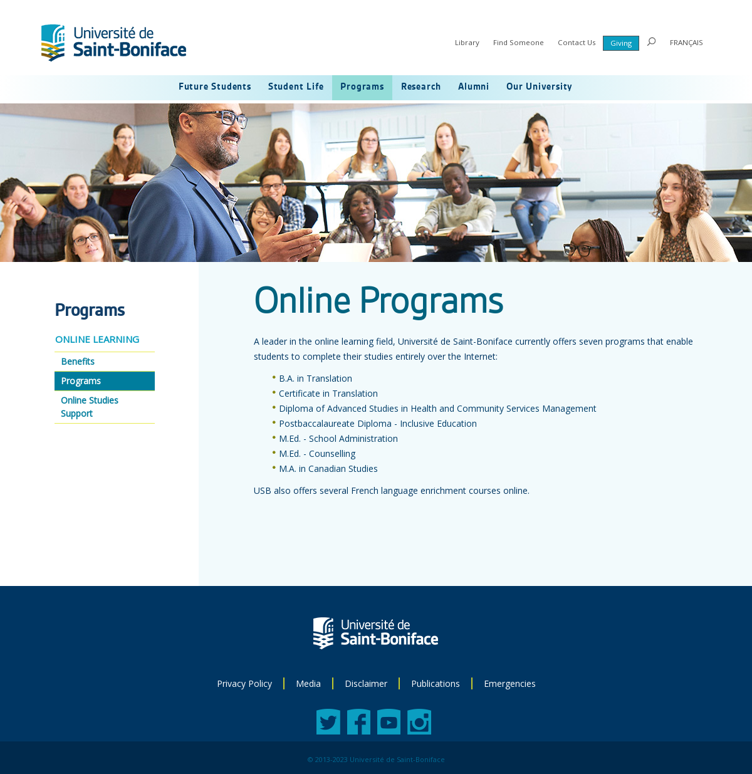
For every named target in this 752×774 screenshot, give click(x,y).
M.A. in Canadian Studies (328, 468)
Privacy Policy (244, 683)
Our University (539, 87)
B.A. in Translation (315, 378)
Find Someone (518, 42)
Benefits (78, 361)
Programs (362, 87)
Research (421, 87)
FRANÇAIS (686, 42)
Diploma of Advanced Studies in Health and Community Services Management (438, 408)
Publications (435, 683)
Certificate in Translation (328, 393)
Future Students (215, 87)
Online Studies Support (89, 406)
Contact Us (577, 42)
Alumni (473, 87)
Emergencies (510, 683)
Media (308, 683)
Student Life (296, 87)
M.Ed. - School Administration (338, 438)
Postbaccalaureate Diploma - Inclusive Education (378, 423)
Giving (621, 43)
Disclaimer (366, 683)
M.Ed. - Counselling (317, 453)
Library (467, 42)
